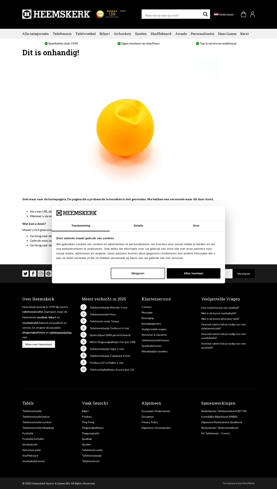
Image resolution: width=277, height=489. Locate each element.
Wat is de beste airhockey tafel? (220, 318)
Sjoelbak (87, 438)
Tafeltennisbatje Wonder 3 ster (109, 307)
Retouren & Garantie (154, 334)
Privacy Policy (150, 422)
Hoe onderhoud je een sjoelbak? (220, 307)
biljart (52, 317)
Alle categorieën (35, 33)
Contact (147, 306)
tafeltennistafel (32, 311)
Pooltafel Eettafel (33, 438)
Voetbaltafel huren (33, 461)
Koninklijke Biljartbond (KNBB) (219, 416)
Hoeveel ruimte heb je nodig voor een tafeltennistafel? (223, 326)
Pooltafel (27, 433)
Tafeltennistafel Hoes (103, 314)
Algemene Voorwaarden (156, 427)
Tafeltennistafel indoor (36, 416)
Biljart (105, 33)
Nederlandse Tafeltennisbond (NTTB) (224, 411)
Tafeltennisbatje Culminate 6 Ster (110, 355)
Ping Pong (88, 422)
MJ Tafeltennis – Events (215, 433)
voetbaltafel (30, 322)
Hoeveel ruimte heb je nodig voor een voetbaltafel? (223, 336)
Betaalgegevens (151, 323)
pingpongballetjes (33, 332)
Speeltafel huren (152, 345)
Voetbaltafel (29, 444)
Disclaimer (148, 416)
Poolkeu (87, 416)
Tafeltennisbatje (92, 455)
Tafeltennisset (91, 461)
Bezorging (148, 318)
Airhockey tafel (31, 450)
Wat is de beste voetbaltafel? (218, 313)
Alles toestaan (194, 273)
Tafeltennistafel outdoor (37, 422)
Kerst (244, 33)
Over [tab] (196, 225)
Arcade (181, 33)
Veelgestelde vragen (154, 329)
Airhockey (122, 33)
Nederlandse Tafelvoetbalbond (219, 427)
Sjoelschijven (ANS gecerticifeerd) (110, 335)
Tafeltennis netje (92, 450)
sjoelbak (42, 317)
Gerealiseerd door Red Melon (239, 483)
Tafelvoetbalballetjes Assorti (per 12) (112, 369)
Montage (147, 312)
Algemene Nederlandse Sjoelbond (221, 422)
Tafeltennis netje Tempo (104, 321)
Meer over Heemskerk (38, 344)
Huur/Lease (227, 33)
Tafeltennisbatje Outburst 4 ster (109, 328)
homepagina (57, 199)
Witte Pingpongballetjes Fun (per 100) (112, 342)
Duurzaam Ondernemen (156, 411)
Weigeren (137, 273)
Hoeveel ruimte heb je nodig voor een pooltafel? (223, 345)
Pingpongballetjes (93, 427)
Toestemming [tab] (80, 225)
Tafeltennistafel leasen (155, 340)
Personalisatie (202, 33)
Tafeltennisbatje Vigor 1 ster (107, 348)
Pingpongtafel (90, 433)
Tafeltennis (62, 33)
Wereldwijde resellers (155, 351)
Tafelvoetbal (85, 33)
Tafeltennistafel (32, 411)
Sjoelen (141, 33)
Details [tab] (138, 225)
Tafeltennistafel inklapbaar (38, 427)
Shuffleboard (161, 33)
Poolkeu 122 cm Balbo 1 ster (107, 362)
